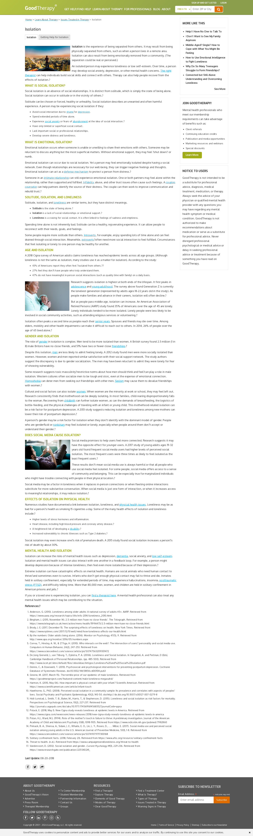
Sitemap (195, 825)
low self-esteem (162, 556)
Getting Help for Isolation (54, 37)
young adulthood (102, 286)
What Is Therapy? (147, 794)
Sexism (119, 380)
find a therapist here (104, 595)
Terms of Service (166, 825)
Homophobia (33, 380)
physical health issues (132, 504)
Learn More (192, 154)
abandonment (80, 121)
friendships (118, 346)
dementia (122, 556)
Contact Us (66, 802)
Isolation (31, 37)
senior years (102, 321)
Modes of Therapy (105, 802)
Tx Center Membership (72, 790)
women (81, 391)
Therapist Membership (37, 806)
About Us (30, 790)
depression (84, 111)
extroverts (88, 239)
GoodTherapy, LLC (55, 825)
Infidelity (88, 182)
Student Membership (71, 794)
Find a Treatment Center (151, 790)
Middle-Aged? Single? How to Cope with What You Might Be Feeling (203, 48)
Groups (64, 806)
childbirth (70, 400)
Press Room (31, 802)
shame (70, 111)
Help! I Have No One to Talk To (204, 31)
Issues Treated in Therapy (152, 802)
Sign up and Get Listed (204, 3)
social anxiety (52, 121)
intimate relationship (56, 177)
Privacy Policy (183, 825)
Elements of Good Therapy (110, 798)
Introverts (90, 235)
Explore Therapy (104, 794)
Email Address (187, 794)
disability (74, 528)
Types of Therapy (147, 798)
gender (43, 341)
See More (219, 89)
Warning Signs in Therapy (152, 806)
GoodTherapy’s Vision (37, 794)
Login (223, 3)
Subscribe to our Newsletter (214, 825)
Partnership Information (73, 798)
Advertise (30, 798)
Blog (156, 9)
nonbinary (59, 424)
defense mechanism (76, 171)
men (55, 352)
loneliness (60, 202)
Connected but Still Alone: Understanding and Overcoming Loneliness (204, 78)
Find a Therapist (104, 790)
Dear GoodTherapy (105, 806)
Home (153, 825)
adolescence (78, 286)
